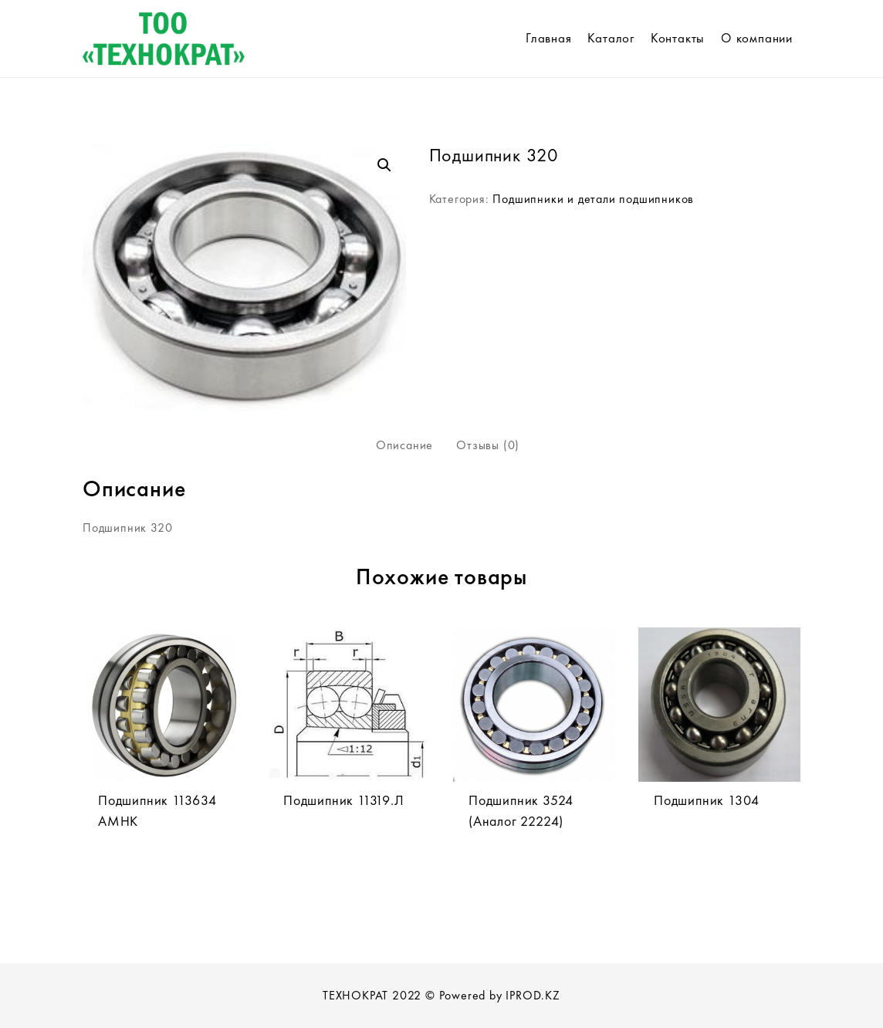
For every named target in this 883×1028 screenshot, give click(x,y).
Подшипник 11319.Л (343, 800)
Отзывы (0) (487, 445)
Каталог (610, 37)
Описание (404, 445)
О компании (757, 37)
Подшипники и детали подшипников (593, 199)
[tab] (404, 445)
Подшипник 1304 (707, 800)
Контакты (678, 37)
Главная (549, 37)
